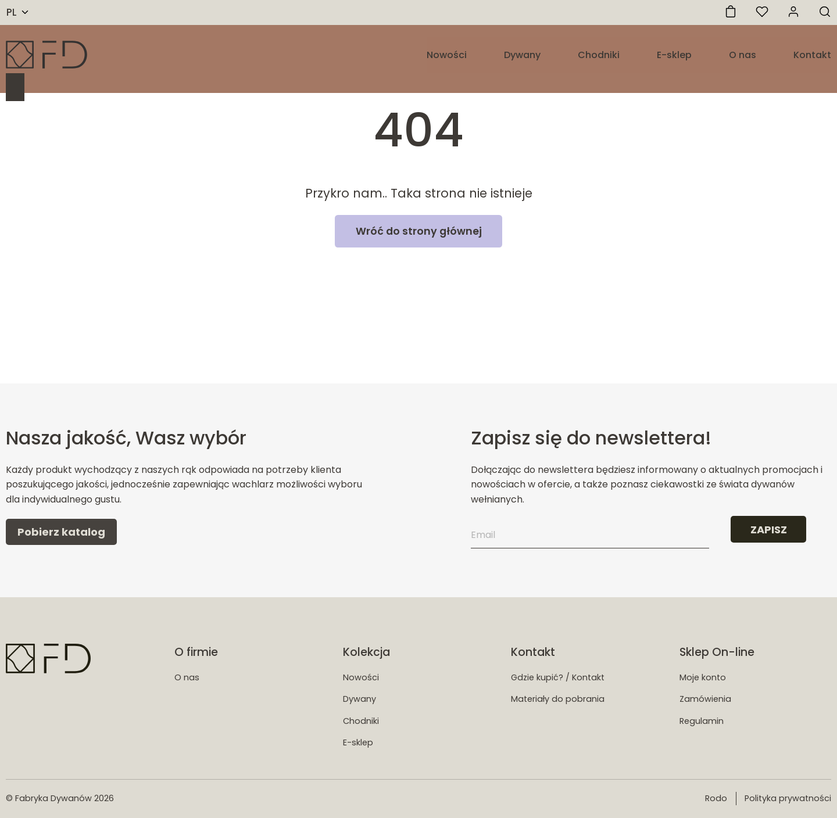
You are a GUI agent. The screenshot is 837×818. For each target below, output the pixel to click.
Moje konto (702, 677)
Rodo (716, 798)
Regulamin (701, 721)
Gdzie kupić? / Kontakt (557, 677)
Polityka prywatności (788, 798)
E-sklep (674, 55)
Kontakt (812, 55)
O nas (742, 55)
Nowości (447, 55)
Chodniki (599, 55)
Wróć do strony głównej (419, 231)
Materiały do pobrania (557, 699)
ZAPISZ (768, 529)
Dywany (522, 55)
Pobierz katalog (61, 532)
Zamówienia (705, 699)
